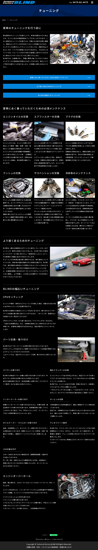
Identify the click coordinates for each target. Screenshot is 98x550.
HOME (4, 20)
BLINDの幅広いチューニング (49, 95)
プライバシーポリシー (43, 539)
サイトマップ (58, 539)
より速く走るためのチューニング (49, 86)
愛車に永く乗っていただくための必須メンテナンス (49, 77)
